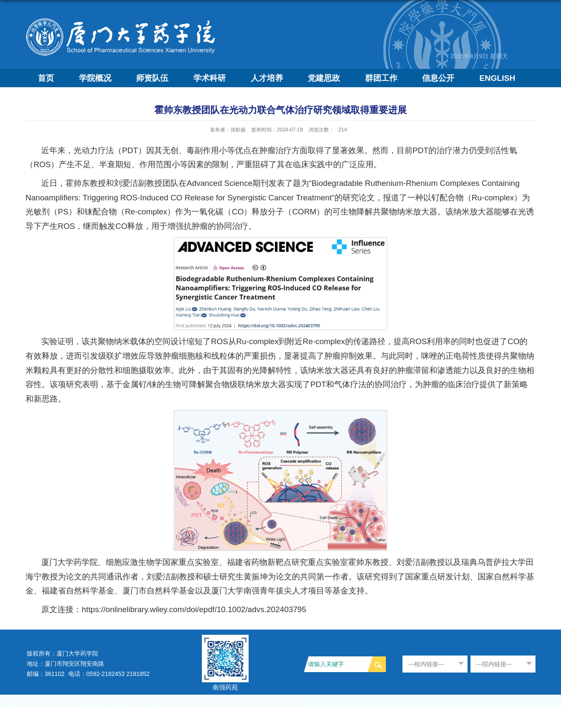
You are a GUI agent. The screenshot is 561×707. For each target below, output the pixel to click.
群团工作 (381, 78)
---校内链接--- (426, 664)
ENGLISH (497, 78)
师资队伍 (152, 78)
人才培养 (267, 78)
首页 (46, 78)
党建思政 (324, 78)
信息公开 (438, 78)
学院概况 (95, 78)
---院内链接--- (494, 664)
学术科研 (209, 78)
